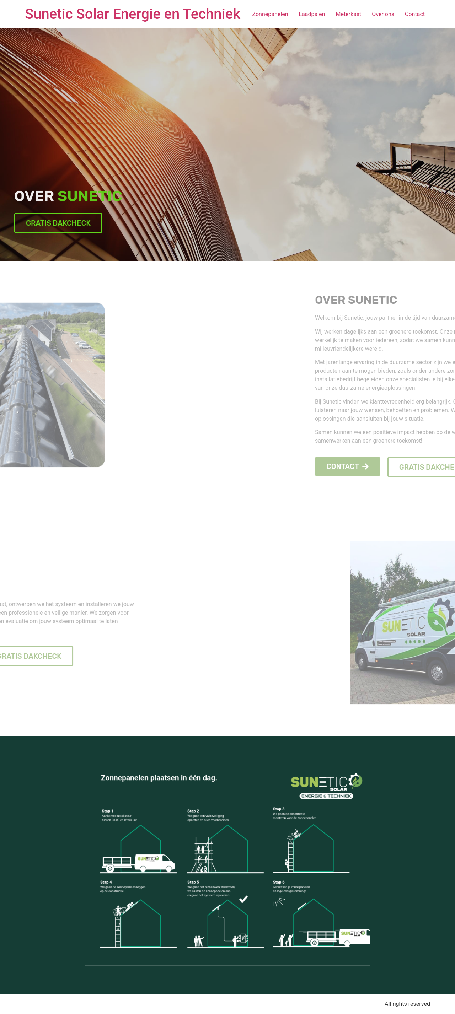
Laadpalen (312, 14)
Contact (415, 14)
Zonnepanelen (270, 14)
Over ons (383, 14)
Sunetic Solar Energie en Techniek (132, 14)
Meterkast (348, 14)
